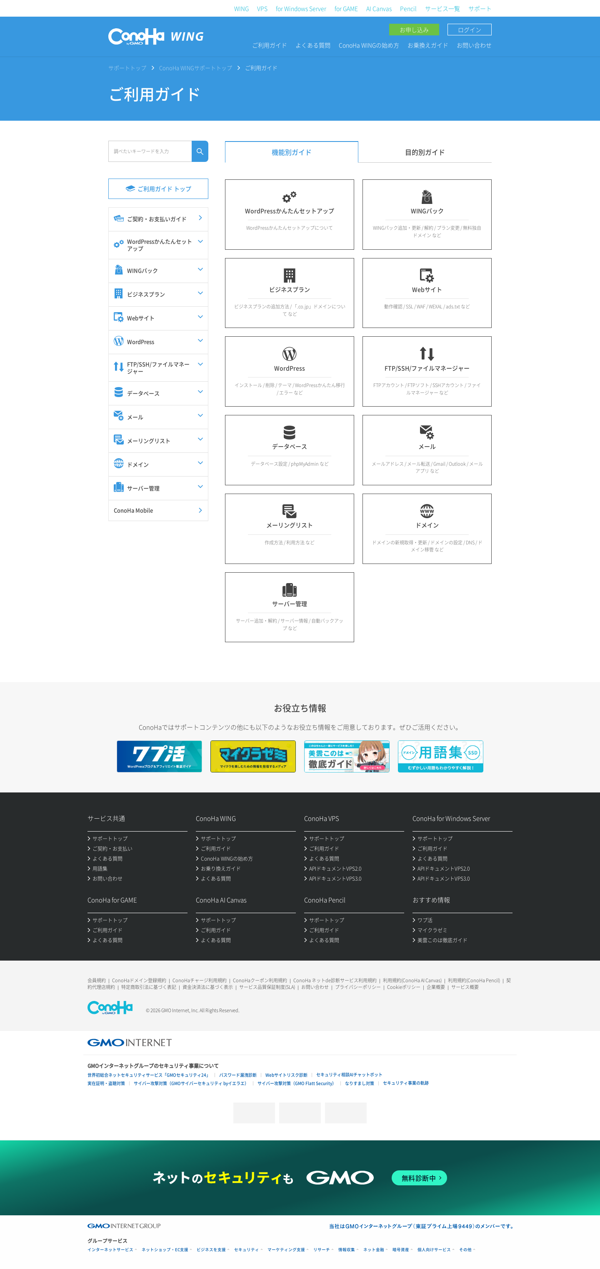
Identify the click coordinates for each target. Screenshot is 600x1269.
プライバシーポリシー (358, 987)
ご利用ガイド (269, 45)
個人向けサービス (434, 1249)
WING (241, 8)
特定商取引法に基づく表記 (148, 987)
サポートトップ (127, 68)
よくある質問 (312, 45)
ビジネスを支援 (211, 1249)
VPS (262, 8)
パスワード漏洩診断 (238, 1075)
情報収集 (346, 1249)
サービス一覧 (442, 8)
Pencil (408, 8)
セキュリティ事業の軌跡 (406, 1083)
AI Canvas (379, 8)
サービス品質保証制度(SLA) (267, 987)
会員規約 (97, 980)
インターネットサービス (110, 1249)
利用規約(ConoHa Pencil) (474, 980)
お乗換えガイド (428, 45)
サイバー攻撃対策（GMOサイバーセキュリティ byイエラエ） (191, 1083)
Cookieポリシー (403, 987)
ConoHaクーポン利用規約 (260, 980)
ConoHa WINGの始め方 (369, 45)
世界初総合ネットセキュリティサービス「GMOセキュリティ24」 (149, 1075)
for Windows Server (301, 8)
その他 (465, 1249)
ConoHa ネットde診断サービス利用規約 (335, 980)
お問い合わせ (474, 45)
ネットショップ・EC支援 (165, 1249)
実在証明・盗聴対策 (106, 1083)
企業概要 (436, 987)
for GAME (346, 8)
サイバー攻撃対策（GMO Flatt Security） (297, 1083)
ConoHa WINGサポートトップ (195, 68)
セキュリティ (246, 1249)
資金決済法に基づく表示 (207, 987)
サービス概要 (465, 987)
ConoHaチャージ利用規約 (199, 980)
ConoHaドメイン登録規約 (139, 980)
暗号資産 (400, 1249)
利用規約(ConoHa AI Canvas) (412, 980)
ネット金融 (373, 1249)
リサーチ (321, 1249)
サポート (480, 8)
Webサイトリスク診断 (286, 1075)
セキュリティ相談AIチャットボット (349, 1074)
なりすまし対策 (359, 1083)
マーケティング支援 (286, 1249)
